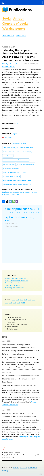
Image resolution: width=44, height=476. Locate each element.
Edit (41, 473)
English (15, 134)
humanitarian (23, 280)
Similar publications (19, 209)
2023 (29, 299)
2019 (14, 302)
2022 (33, 299)
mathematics (9, 285)
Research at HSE (21, 35)
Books (6, 18)
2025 (21, 299)
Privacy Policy (32, 467)
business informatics (11, 278)
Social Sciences (12, 329)
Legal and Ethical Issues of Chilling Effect (19, 218)
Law (18, 124)
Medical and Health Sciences (17, 324)
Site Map (5, 471)
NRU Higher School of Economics (12, 64)
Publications (20, 10)
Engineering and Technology (16, 320)
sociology (17, 285)
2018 (18, 302)
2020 (10, 302)
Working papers (13, 28)
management (25, 283)
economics (22, 278)
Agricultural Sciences (14, 317)
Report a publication (8, 35)
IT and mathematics (11, 283)
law (19, 283)
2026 (17, 299)
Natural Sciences (12, 327)
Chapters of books (15, 23)
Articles (18, 18)
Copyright (23, 467)
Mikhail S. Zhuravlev (8, 67)
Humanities (11, 322)
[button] (5, 212)
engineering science (12, 280)
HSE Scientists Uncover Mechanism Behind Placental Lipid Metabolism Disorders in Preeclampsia (20, 378)
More (23, 302)
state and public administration (15, 288)
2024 (25, 299)
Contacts (16, 467)
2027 (13, 299)
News (4, 337)
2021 (6, 302)
